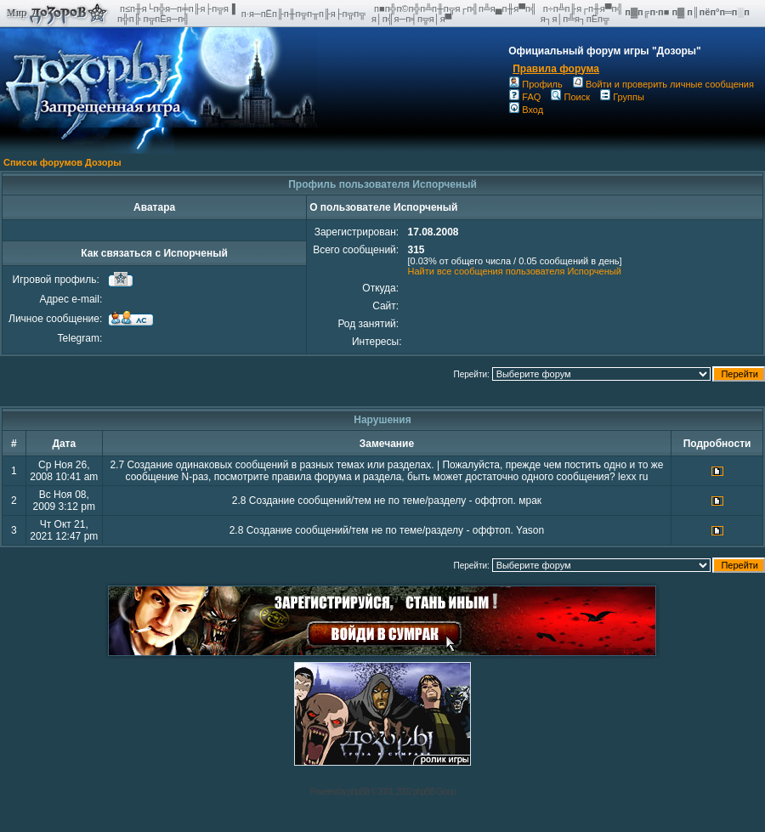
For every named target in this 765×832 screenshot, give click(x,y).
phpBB (358, 791)
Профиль (536, 84)
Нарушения (382, 420)
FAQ (525, 97)
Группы (622, 97)
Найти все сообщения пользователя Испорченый (513, 271)
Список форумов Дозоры (62, 162)
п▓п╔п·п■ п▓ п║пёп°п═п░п (688, 12)
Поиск (570, 97)
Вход (526, 110)
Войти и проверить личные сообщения (663, 84)
